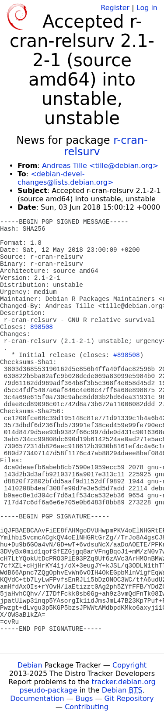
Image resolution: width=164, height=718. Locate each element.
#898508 (126, 355)
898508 (41, 327)
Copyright (129, 665)
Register (115, 8)
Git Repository (129, 698)
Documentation (37, 698)
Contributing (86, 707)
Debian (29, 665)
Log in (146, 8)
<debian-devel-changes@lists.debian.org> (65, 178)
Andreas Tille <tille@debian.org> (100, 165)
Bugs (84, 698)
